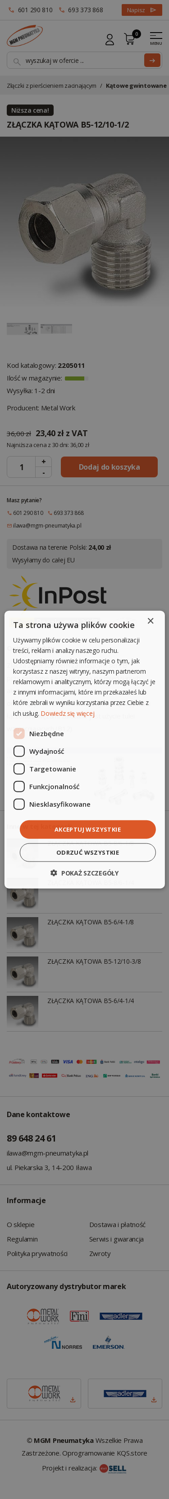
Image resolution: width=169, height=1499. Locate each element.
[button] (84, 873)
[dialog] (84, 749)
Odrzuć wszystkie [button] (87, 852)
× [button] (150, 621)
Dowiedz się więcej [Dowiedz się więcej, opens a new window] (67, 713)
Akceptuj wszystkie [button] (88, 829)
